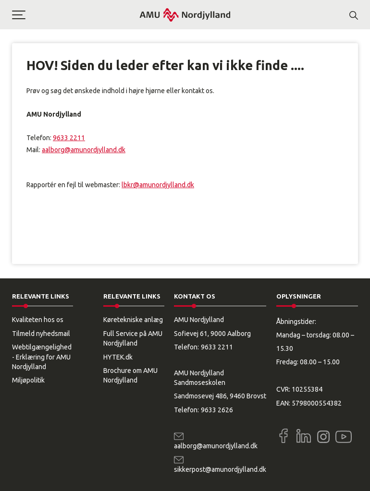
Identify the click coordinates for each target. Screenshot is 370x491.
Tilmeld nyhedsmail (41, 333)
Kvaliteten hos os (37, 319)
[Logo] (185, 15)
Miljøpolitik (28, 380)
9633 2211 (69, 138)
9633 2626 (217, 410)
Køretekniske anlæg (133, 319)
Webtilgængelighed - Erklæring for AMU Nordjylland (42, 357)
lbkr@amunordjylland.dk (158, 185)
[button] (75, 15)
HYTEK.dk (118, 357)
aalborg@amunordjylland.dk (83, 150)
